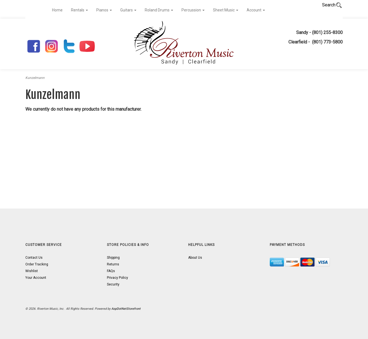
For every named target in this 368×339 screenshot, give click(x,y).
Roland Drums (159, 10)
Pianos (104, 10)
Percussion (193, 10)
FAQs (111, 271)
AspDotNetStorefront (126, 309)
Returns (113, 264)
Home (57, 10)
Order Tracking (36, 264)
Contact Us (34, 258)
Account (256, 10)
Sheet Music (225, 10)
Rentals (79, 10)
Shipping (113, 258)
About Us (195, 258)
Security (113, 284)
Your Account (35, 278)
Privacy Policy (117, 278)
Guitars (128, 10)
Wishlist (31, 271)
